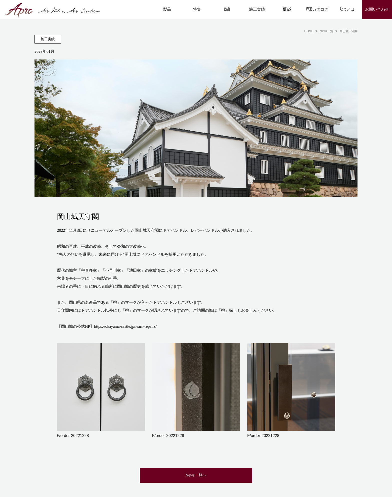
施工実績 (257, 9)
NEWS (287, 9)
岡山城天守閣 (349, 31)
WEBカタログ (317, 9)
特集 (197, 9)
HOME (308, 31)
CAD (227, 9)
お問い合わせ (377, 9)
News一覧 (326, 31)
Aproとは (347, 9)
